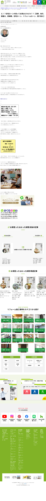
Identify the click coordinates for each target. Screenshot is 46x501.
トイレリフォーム (13, 452)
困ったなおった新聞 (36, 442)
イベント (28, 5)
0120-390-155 (13, 389)
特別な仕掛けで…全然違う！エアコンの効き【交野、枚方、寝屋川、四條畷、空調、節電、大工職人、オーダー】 (38, 251)
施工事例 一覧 (20, 432)
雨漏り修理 (12, 465)
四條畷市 (17, 364)
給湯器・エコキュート (13, 459)
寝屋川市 (6, 364)
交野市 (6, 360)
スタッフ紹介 (28, 433)
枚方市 (17, 360)
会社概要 (27, 432)
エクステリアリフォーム (20, 466)
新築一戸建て (20, 433)
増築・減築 (12, 438)
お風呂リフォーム (13, 449)
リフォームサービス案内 (13, 433)
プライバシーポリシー (28, 438)
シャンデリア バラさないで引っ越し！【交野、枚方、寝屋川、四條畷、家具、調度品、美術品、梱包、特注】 (7, 251)
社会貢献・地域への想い (5, 434)
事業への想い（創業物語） (4, 432)
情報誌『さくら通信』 (5, 437)
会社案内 (44, 5)
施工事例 (18, 5)
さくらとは (6, 5)
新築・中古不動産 (13, 437)
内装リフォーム (13, 440)
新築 (39, 365)
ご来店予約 (41, 434)
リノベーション (29, 361)
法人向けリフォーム (13, 470)
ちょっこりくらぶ (36, 444)
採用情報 (27, 435)
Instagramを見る (12, 418)
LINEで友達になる (34, 418)
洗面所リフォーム (13, 454)
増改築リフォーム (20, 456)
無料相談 (35, 2)
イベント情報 (36, 433)
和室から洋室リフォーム (13, 442)
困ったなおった (23, 5)
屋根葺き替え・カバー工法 (13, 463)
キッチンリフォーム (13, 447)
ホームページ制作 (21, 483)
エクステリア (12, 466)
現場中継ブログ (36, 435)
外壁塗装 (29, 365)
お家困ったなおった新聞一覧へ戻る (23, 248)
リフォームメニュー (13, 5)
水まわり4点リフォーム (12, 457)
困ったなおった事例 (20, 468)
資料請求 (41, 436)
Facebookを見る (26, 418)
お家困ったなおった (38, 361)
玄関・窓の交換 (20, 463)
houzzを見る (41, 418)
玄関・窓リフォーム (13, 444)
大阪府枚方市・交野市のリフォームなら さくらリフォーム (21, 482)
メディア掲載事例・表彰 (5, 439)
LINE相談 (43, 2)
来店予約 (39, 2)
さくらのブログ (38, 5)
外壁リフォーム (20, 451)
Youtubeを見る (4, 418)
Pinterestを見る (19, 418)
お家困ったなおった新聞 (10, 20)
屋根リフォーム (20, 453)
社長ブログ (36, 437)
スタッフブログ (36, 439)
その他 (6, 369)
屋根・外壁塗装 (13, 461)
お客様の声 (33, 5)
